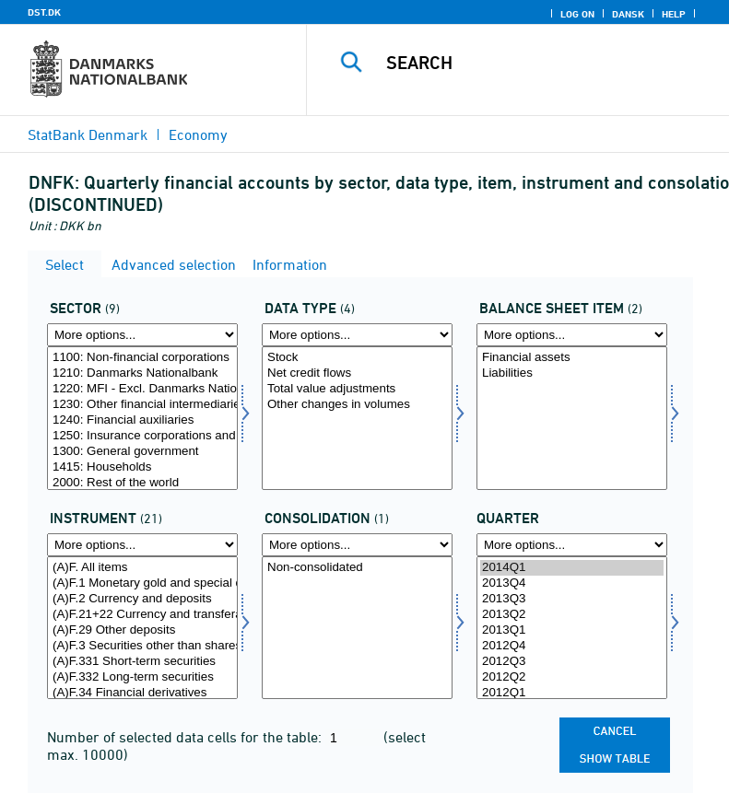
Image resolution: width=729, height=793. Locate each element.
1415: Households (142, 467)
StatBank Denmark (87, 134)
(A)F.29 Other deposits (142, 630)
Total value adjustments (357, 389)
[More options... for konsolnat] (357, 544)
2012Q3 (572, 662)
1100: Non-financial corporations (142, 358)
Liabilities (572, 373)
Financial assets (572, 358)
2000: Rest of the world (142, 483)
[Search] (546, 62)
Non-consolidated (357, 568)
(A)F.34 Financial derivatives (142, 693)
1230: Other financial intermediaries (142, 405)
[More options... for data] (357, 334)
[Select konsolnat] (357, 628)
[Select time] (571, 628)
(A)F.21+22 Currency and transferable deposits (142, 615)
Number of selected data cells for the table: (186, 737)
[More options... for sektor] (142, 334)
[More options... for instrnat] (142, 544)
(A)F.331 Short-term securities (142, 662)
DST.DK (44, 12)
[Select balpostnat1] (571, 418)
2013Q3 (572, 599)
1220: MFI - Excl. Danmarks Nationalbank (142, 389)
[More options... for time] (571, 544)
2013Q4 (572, 583)
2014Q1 (572, 568)
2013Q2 (572, 615)
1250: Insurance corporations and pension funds (142, 436)
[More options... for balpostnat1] (571, 334)
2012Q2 (572, 677)
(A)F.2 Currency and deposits (142, 599)
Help (674, 13)
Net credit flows (357, 373)
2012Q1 (572, 693)
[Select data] (357, 418)
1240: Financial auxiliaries (142, 420)
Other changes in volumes (357, 405)
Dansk (628, 13)
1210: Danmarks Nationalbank (142, 373)
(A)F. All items (142, 568)
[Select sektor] (142, 418)
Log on (577, 13)
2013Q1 (572, 630)
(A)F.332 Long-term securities (142, 677)
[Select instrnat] (142, 628)
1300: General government (142, 452)
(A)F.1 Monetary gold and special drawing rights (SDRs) (142, 583)
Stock (357, 358)
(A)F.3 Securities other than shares (142, 646)
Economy (198, 134)
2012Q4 (572, 646)
